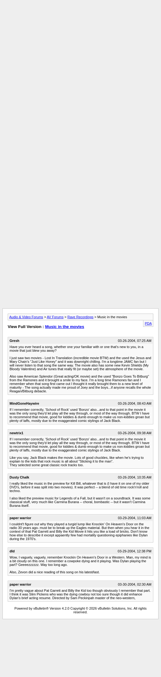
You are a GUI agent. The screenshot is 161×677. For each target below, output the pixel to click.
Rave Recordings (80, 317)
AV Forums (55, 317)
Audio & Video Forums (26, 317)
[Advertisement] (79, 61)
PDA (148, 323)
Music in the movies (64, 326)
